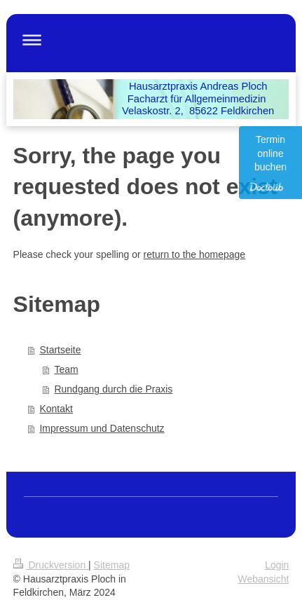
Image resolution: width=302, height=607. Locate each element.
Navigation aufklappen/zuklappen (151, 40)
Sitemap (112, 565)
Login (277, 565)
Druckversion (50, 565)
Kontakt (55, 408)
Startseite (60, 349)
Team (66, 369)
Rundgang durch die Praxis (113, 389)
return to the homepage (195, 254)
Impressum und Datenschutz (101, 428)
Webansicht (263, 579)
